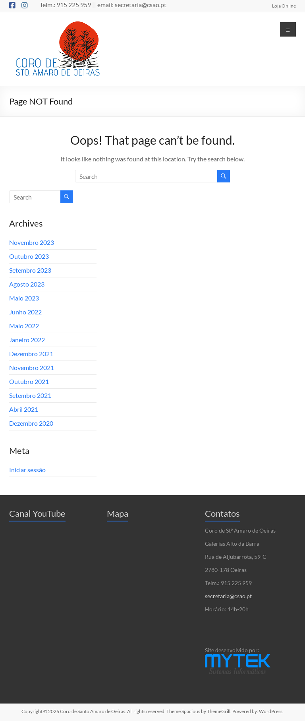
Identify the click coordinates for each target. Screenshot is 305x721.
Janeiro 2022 (27, 339)
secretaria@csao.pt (228, 596)
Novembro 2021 (31, 367)
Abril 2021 (23, 409)
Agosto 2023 (26, 284)
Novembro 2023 (31, 242)
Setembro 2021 (30, 395)
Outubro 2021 (29, 381)
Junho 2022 (25, 312)
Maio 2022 (24, 325)
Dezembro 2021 (31, 353)
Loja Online (284, 5)
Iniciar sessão (27, 469)
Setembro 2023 (30, 270)
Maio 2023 (24, 298)
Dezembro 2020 (31, 423)
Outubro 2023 (29, 256)
